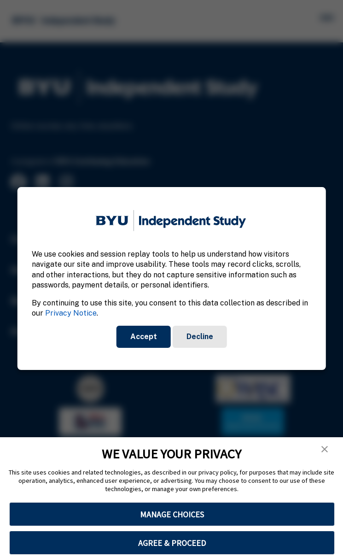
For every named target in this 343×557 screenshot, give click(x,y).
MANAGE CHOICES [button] (172, 514)
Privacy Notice (71, 313)
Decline (199, 336)
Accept (143, 336)
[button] (324, 449)
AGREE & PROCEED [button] (172, 543)
